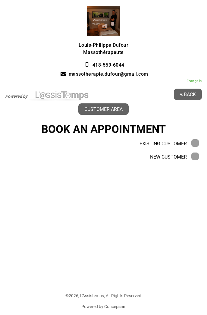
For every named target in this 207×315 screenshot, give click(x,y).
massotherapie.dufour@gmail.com (108, 74)
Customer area (103, 109)
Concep (114, 306)
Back (188, 94)
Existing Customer (169, 143)
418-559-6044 (108, 65)
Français (194, 81)
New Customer (174, 157)
